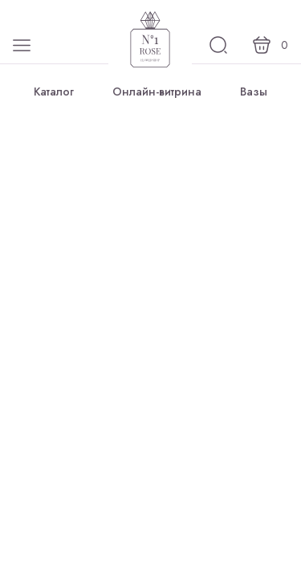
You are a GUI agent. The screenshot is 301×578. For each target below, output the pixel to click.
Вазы (253, 91)
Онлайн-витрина (156, 91)
